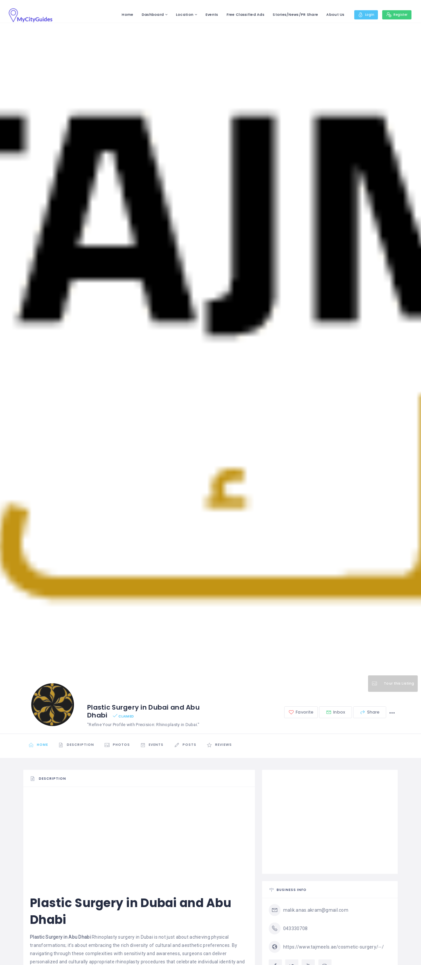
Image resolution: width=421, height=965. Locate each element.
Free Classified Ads (240, 14)
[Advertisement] (139, 839)
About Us (330, 14)
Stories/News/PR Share (290, 14)
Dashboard (147, 14)
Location (179, 14)
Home (122, 14)
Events (206, 14)
